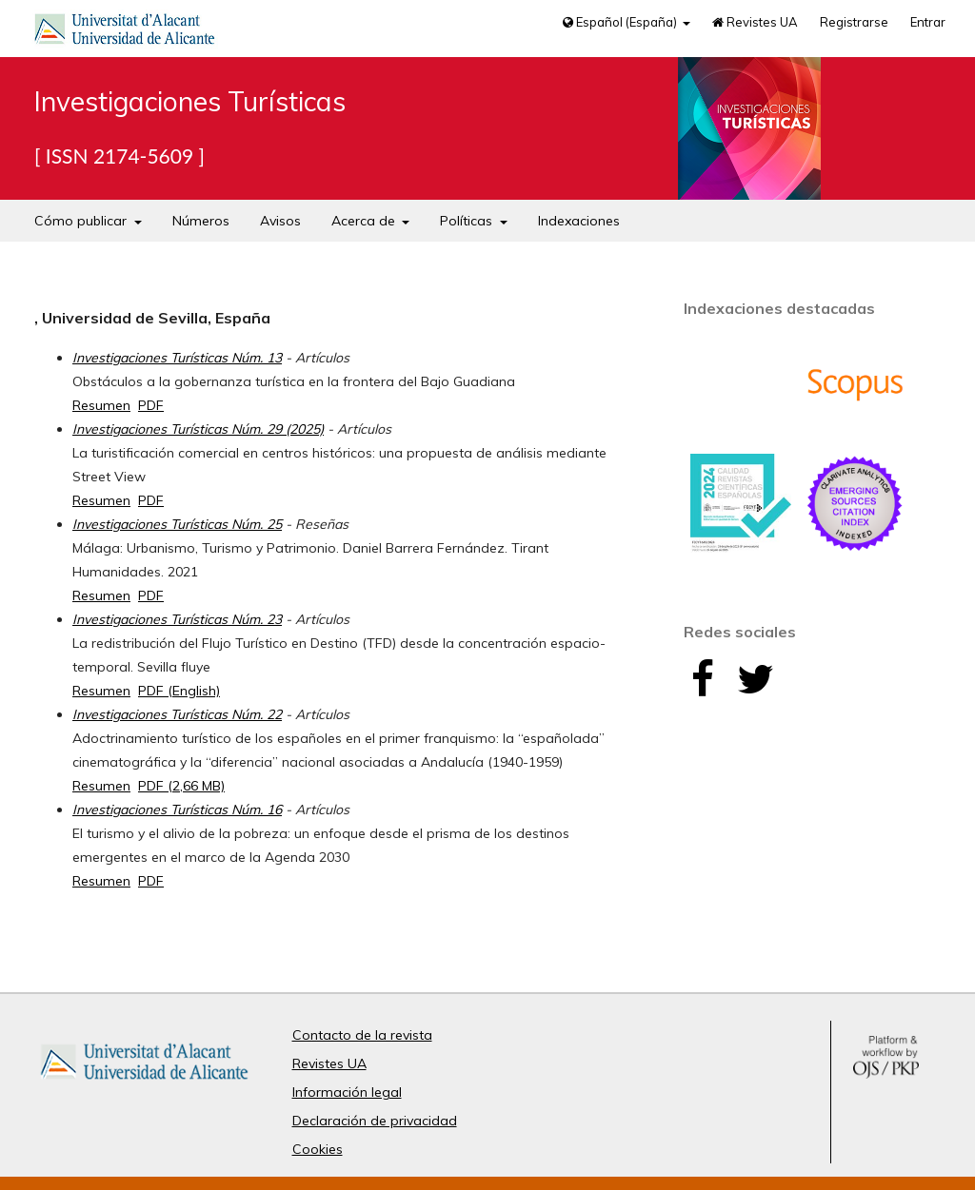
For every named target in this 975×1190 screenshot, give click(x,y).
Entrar (927, 21)
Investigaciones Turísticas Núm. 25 (177, 524)
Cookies (317, 1149)
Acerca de (365, 220)
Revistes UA (755, 21)
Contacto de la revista (362, 1035)
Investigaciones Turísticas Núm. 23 (177, 619)
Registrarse (854, 21)
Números (200, 220)
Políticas (468, 220)
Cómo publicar (82, 220)
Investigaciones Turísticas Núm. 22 (177, 714)
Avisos (280, 220)
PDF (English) (179, 690)
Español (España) (621, 21)
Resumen (101, 405)
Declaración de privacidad (374, 1120)
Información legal (347, 1092)
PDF (151, 405)
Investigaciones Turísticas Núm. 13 (177, 357)
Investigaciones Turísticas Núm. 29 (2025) (198, 429)
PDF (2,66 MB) (181, 785)
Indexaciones (579, 220)
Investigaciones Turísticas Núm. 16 (177, 809)
